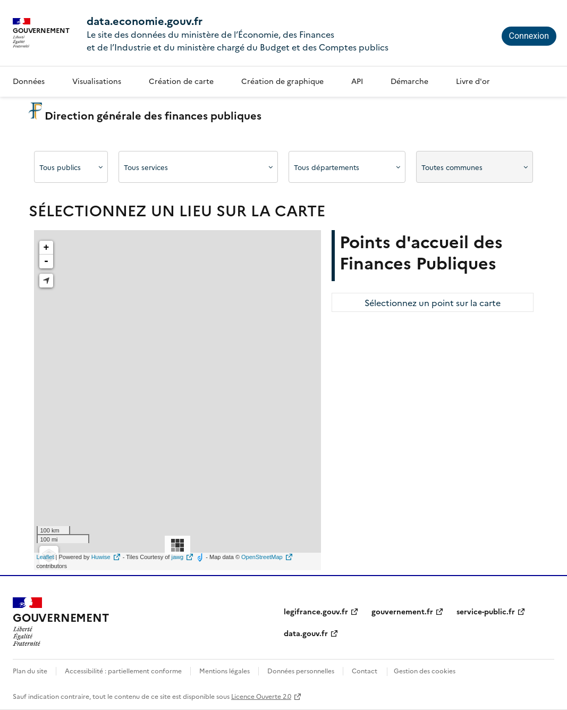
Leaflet (45, 557)
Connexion (529, 36)
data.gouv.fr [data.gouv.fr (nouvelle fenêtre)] (306, 633)
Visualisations (96, 80)
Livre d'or (473, 80)
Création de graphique (282, 80)
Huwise (101, 557)
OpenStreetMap (262, 557)
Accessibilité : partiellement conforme (123, 670)
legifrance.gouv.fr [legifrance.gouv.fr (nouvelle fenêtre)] (316, 611)
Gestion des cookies (424, 670)
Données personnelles (300, 670)
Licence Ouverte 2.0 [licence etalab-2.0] (261, 695)
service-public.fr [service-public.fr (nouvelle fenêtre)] (485, 611)
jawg (178, 557)
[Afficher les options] (71, 167)
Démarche (409, 80)
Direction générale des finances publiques (145, 114)
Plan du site (30, 670)
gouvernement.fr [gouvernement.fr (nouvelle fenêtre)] (402, 611)
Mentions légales (224, 670)
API (357, 80)
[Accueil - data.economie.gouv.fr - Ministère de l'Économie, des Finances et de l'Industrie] (60, 621)
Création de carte (181, 80)
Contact (364, 670)
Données (29, 80)
